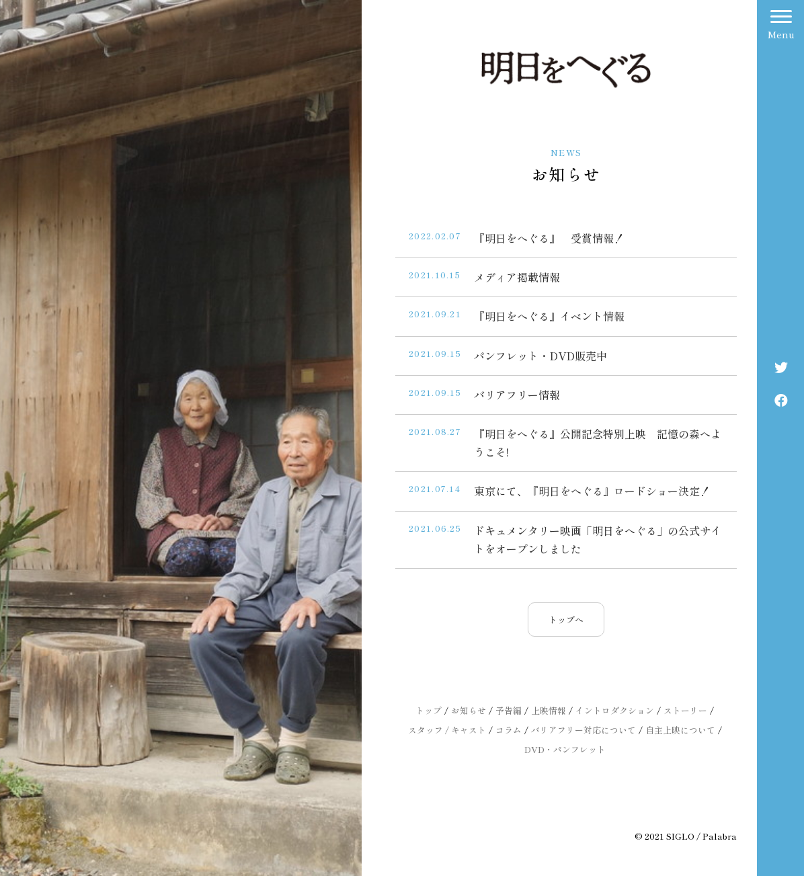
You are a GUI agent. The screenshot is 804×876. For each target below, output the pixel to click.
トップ (428, 710)
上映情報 (548, 710)
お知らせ (468, 710)
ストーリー (685, 710)
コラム (508, 729)
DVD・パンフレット (565, 749)
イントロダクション (614, 710)
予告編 (508, 710)
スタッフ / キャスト (447, 729)
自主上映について (680, 729)
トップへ (566, 619)
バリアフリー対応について (583, 729)
